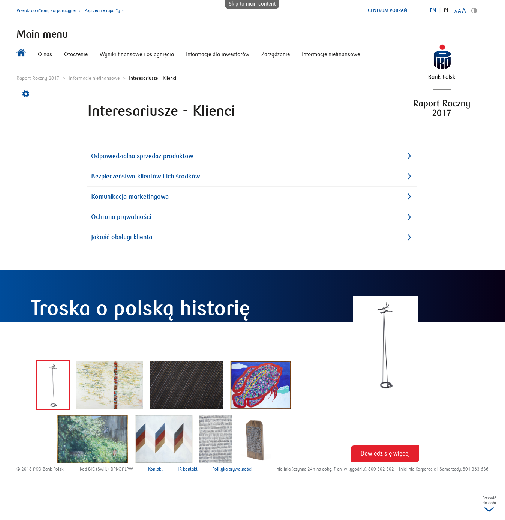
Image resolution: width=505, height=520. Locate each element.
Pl (446, 10)
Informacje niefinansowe (331, 54)
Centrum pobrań (387, 10)
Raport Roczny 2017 (37, 78)
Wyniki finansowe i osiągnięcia (137, 54)
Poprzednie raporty (102, 10)
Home (21, 54)
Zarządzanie (275, 54)
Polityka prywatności (232, 469)
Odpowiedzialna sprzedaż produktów (142, 156)
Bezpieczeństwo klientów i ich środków (145, 176)
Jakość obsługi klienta (121, 237)
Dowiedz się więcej (385, 453)
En (433, 10)
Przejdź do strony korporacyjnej (46, 10)
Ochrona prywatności (121, 216)
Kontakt (155, 469)
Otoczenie (76, 54)
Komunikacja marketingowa (130, 196)
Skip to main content (252, 4)
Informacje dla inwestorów (217, 54)
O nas (45, 54)
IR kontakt (188, 469)
